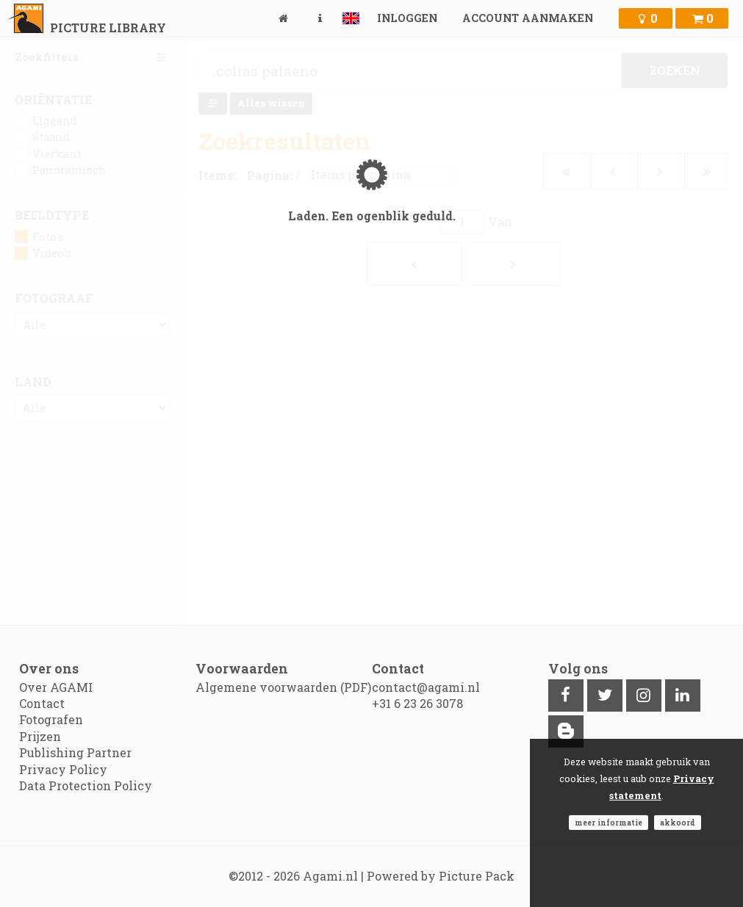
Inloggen (407, 18)
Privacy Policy (63, 769)
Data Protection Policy (85, 785)
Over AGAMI (56, 687)
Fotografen (51, 719)
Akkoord (677, 822)
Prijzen (40, 736)
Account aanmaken (527, 18)
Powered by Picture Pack (440, 875)
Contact (42, 703)
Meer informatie (608, 822)
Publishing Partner (75, 752)
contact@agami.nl (426, 687)
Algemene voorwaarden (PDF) (283, 687)
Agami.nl (330, 875)
